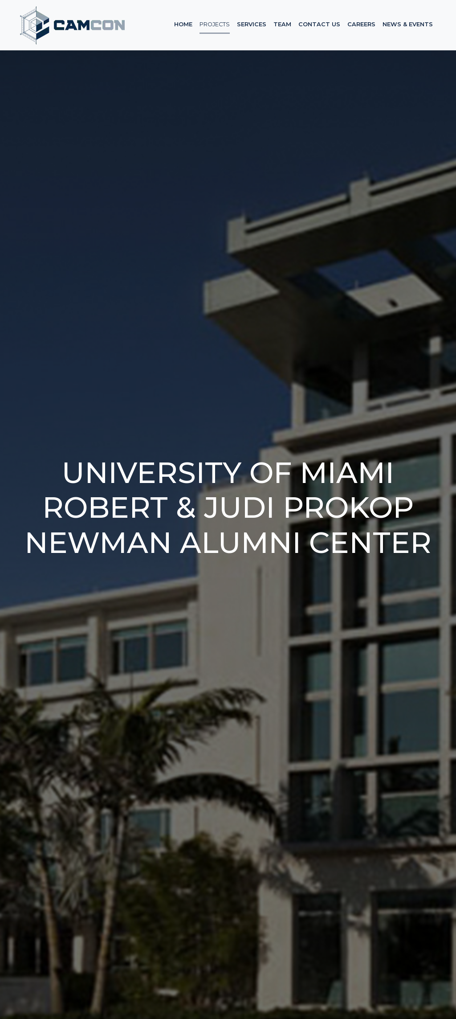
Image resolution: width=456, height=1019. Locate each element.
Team (282, 24)
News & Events (408, 24)
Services (251, 24)
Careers (361, 24)
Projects (215, 24)
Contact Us (319, 24)
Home (183, 24)
